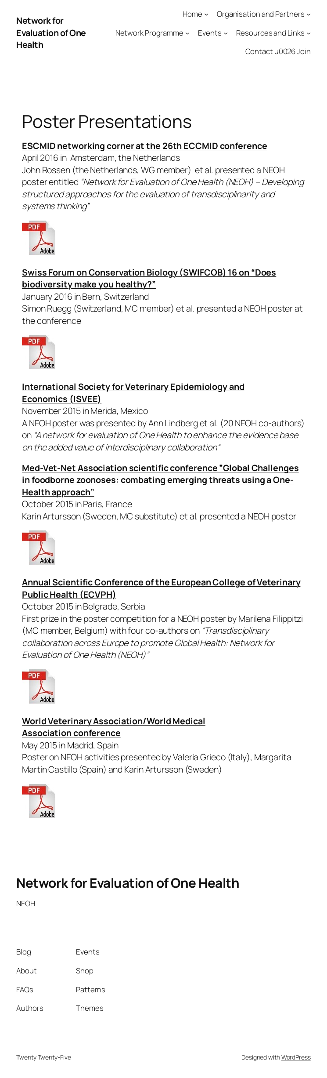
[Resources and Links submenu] (308, 32)
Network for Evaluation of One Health (51, 33)
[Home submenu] (206, 14)
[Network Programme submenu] (187, 32)
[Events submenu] (225, 32)
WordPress (296, 1057)
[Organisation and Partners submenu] (308, 14)
